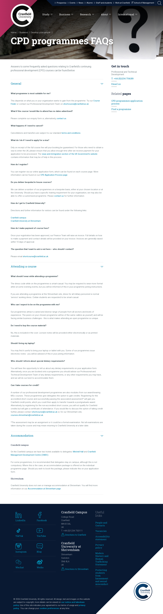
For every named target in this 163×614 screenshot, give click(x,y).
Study (47, 14)
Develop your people (40, 32)
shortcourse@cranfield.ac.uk (76, 104)
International (127, 14)
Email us (116, 84)
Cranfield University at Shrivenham (26, 221)
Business (66, 14)
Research (87, 14)
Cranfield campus (18, 218)
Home (14, 32)
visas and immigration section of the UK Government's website (69, 154)
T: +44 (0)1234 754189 (122, 78)
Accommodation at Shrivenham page (44, 488)
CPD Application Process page (53, 175)
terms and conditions (71, 133)
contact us (61, 118)
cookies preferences (49, 608)
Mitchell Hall (78, 451)
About (106, 14)
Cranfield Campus (74, 512)
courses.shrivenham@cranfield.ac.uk (27, 415)
